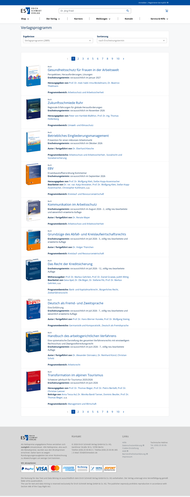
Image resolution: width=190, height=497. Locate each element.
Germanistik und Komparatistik (84, 325)
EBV (50, 168)
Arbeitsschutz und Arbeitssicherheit (86, 92)
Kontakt (129, 18)
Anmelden (143, 2)
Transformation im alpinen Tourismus (75, 375)
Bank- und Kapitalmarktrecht (83, 289)
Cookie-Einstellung (130, 448)
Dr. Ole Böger (81, 280)
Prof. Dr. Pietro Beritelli (105, 388)
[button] (29, 19)
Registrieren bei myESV (157, 2)
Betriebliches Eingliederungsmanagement (78, 135)
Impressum (127, 456)
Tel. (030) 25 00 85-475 (159, 446)
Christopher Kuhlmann (73, 187)
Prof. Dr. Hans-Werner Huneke (88, 319)
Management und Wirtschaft (82, 403)
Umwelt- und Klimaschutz (80, 125)
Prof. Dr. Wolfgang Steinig (117, 319)
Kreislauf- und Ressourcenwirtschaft (86, 194)
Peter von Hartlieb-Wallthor (82, 115)
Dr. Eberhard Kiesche (83, 148)
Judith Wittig (123, 276)
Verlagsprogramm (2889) (59, 40)
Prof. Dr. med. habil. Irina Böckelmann (88, 82)
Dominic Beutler (111, 394)
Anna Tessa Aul (69, 394)
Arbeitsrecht (74, 364)
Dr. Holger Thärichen (83, 247)
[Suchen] (92, 10)
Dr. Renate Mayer (81, 217)
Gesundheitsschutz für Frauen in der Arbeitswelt (83, 70)
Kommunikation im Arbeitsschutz (72, 204)
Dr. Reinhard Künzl (107, 355)
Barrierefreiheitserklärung (134, 454)
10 (118, 58)
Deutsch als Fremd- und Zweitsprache (75, 303)
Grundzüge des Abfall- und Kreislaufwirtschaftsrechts (87, 234)
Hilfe (124, 442)
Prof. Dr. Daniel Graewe (103, 276)
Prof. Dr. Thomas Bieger (81, 388)
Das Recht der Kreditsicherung (70, 264)
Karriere (78, 18)
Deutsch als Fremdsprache (115, 325)
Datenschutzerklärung (132, 445)
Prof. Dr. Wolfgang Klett (80, 181)
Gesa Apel (69, 280)
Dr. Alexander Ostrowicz (85, 355)
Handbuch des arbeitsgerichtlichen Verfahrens (82, 336)
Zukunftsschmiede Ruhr (65, 103)
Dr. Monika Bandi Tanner (90, 394)
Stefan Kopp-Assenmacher (106, 181)
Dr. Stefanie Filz (96, 280)
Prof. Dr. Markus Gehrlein (78, 276)
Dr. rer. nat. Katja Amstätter (77, 184)
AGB (124, 451)
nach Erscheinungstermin (133, 40)
